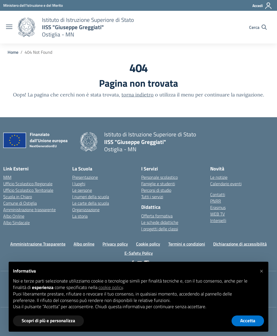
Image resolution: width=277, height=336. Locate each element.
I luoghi (78, 183)
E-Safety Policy (138, 253)
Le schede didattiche (159, 222)
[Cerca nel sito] (258, 27)
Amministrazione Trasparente (37, 244)
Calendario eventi (226, 183)
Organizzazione (86, 209)
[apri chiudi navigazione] (9, 27)
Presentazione (85, 177)
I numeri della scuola (90, 196)
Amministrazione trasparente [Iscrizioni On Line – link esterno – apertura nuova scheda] (29, 209)
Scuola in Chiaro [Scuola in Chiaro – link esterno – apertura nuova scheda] (17, 196)
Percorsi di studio (156, 190)
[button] (261, 270)
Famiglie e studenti (158, 183)
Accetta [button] (247, 320)
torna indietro (137, 95)
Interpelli (218, 220)
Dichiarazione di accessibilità (240, 244)
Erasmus (218, 207)
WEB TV (217, 214)
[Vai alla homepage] (26, 27)
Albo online (84, 244)
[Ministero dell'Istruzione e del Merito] (33, 5)
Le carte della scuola (90, 203)
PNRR (215, 201)
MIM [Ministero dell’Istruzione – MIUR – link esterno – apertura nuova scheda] (7, 177)
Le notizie (218, 177)
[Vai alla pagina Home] (13, 52)
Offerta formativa (157, 216)
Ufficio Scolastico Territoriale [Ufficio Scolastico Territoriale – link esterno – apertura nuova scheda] (28, 190)
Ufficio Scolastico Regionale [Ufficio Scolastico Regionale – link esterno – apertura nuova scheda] (27, 183)
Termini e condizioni (186, 244)
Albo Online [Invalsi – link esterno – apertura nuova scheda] (13, 216)
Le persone (82, 190)
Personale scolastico (159, 177)
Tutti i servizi (152, 196)
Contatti (217, 194)
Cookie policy (148, 244)
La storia (80, 216)
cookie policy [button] (110, 287)
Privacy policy (115, 244)
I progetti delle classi (159, 229)
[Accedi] (262, 5)
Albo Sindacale (16, 222)
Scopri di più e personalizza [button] (48, 320)
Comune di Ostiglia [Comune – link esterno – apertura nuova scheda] (20, 203)
